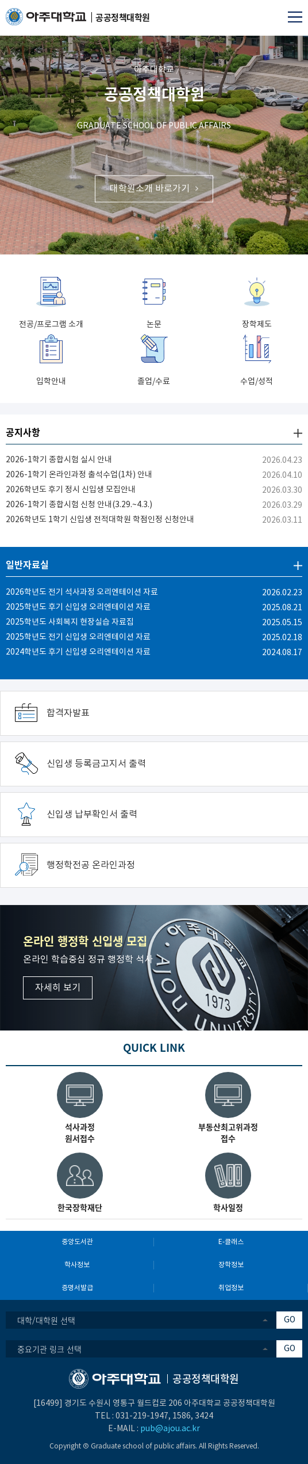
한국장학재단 (79, 1207)
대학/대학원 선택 (46, 1320)
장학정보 (231, 1265)
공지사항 (23, 432)
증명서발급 (77, 1288)
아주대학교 (154, 70)
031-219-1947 (142, 1416)
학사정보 (77, 1265)
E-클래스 (231, 1242)
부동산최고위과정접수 (228, 1132)
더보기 (298, 433)
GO (289, 1320)
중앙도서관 (77, 1242)
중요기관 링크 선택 (49, 1349)
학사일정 (228, 1207)
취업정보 (231, 1288)
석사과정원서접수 (80, 1132)
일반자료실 (27, 564)
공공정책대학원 (154, 93)
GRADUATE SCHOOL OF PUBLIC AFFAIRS (154, 126)
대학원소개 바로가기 (150, 188)
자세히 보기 (57, 988)
